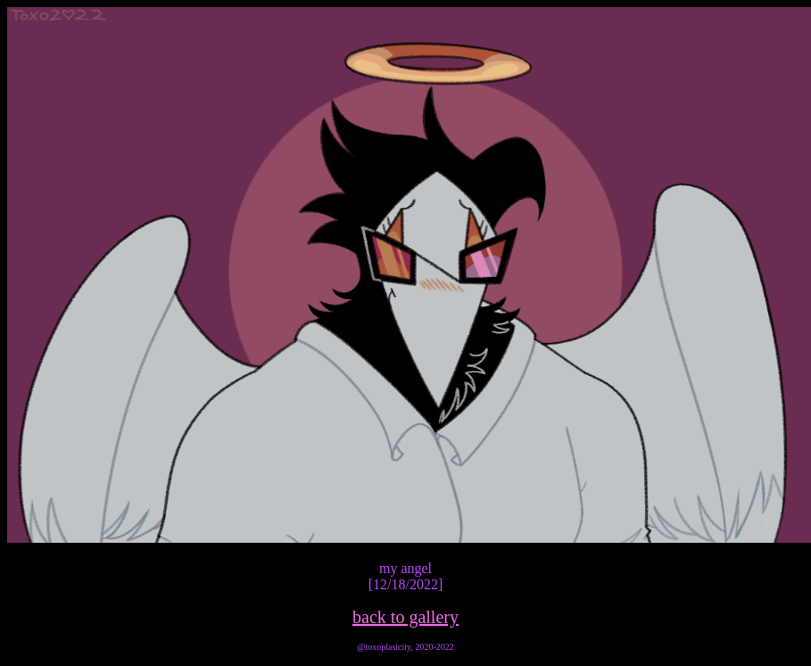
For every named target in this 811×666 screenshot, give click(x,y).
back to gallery (405, 617)
